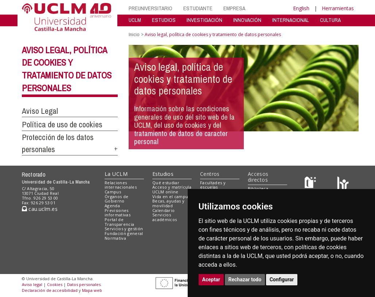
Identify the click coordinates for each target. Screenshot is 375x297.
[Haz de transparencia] (311, 184)
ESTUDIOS (164, 20)
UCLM (135, 20)
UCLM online (165, 191)
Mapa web (92, 290)
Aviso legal (32, 284)
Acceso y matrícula (171, 187)
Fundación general (124, 233)
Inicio (134, 34)
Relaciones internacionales (121, 185)
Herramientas (338, 8)
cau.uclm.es (40, 208)
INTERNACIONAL (290, 20)
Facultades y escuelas (213, 185)
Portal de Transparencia (119, 222)
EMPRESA (234, 8)
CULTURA (330, 20)
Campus (113, 191)
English (301, 8)
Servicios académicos (164, 217)
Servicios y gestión (124, 228)
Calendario (163, 210)
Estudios (162, 173)
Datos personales (84, 284)
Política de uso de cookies (62, 124)
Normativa (115, 238)
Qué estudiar (165, 182)
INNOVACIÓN (247, 20)
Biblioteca (258, 188)
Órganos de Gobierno (116, 199)
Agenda (112, 205)
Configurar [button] (282, 279)
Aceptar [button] (211, 279)
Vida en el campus (171, 196)
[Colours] (343, 184)
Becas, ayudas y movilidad (168, 203)
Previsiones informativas (117, 213)
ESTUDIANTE (197, 8)
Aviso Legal (40, 110)
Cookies (54, 284)
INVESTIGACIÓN (204, 20)
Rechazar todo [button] (245, 279)
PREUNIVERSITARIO (150, 8)
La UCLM (116, 173)
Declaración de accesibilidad (50, 290)
